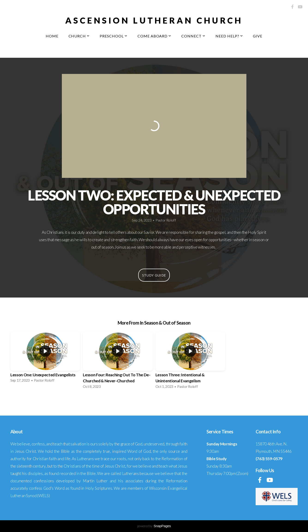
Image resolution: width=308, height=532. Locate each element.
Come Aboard (154, 36)
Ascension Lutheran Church (154, 20)
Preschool (113, 36)
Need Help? (229, 36)
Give (257, 36)
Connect (193, 36)
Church (79, 36)
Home (52, 36)
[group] (45, 358)
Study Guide (154, 275)
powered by (154, 526)
